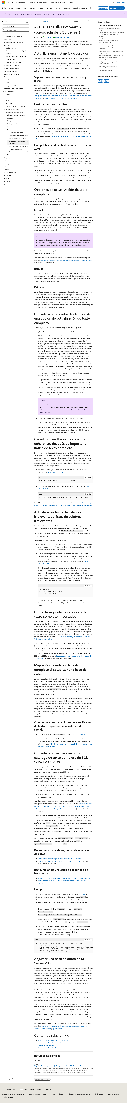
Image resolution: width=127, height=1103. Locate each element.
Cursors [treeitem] (8, 94)
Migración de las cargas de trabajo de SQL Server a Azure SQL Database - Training (59, 1066)
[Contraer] (26, 22)
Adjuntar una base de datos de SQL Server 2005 (109, 67)
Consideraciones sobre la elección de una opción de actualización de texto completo (111, 34)
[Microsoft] (3, 2)
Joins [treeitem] (7, 97)
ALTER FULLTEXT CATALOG (57, 472)
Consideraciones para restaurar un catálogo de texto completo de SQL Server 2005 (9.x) (109, 61)
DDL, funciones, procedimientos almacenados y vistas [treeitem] (18, 148)
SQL (41, 22)
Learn (36, 22)
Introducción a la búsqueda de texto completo (53, 1040)
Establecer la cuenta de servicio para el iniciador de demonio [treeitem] (18, 137)
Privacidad (61, 1094)
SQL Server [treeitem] (7, 34)
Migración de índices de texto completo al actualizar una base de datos (111, 56)
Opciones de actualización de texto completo (109, 29)
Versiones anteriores (34, 1094)
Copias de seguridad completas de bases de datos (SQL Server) (59, 858)
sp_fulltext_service (78, 734)
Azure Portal (103, 8)
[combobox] (15, 26)
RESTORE (82, 894)
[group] (63, 947)
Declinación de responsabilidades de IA (14, 1094)
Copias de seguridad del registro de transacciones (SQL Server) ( (60, 861)
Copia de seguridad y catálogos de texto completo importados (111, 52)
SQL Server (47, 22)
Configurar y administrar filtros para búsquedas (54, 1048)
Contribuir (53, 1094)
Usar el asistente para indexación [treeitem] (19, 152)
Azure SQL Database (62, 37)
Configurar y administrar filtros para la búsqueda (61, 98)
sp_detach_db (57, 1028)
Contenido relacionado (105, 70)
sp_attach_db (46, 1028)
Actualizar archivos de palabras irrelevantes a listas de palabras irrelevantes (108, 46)
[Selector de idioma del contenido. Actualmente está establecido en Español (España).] (9, 1089)
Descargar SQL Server (117, 8)
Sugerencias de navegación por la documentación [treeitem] (14, 38)
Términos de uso (99, 1094)
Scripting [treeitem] (8, 100)
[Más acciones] (91, 21)
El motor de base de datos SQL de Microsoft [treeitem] (16, 52)
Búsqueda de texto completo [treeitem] (16, 115)
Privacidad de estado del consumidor (79, 1094)
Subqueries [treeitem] (9, 103)
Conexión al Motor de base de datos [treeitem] (17, 56)
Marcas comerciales (113, 1094)
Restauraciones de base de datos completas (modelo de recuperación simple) (64, 878)
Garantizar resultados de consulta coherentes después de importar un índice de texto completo (109, 40)
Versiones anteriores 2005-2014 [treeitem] (13, 42)
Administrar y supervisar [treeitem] (16, 133)
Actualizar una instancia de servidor (110, 25)
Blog (44, 1094)
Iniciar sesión (121, 3)
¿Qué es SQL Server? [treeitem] (12, 48)
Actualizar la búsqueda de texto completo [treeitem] (18, 142)
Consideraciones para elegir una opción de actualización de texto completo (66, 260)
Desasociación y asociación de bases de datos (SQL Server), (60, 1026)
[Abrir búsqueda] (114, 2)
